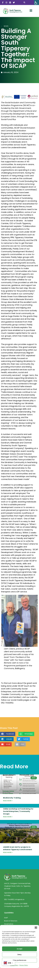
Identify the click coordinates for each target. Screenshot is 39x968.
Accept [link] (19, 949)
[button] (36, 928)
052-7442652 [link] (9, 902)
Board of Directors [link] (10, 923)
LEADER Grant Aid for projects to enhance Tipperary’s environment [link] (17, 850)
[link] (36, 2)
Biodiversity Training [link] (12, 800)
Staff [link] (6, 920)
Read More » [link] (8, 803)
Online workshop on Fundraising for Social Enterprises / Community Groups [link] (18, 813)
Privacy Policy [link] (23, 965)
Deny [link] (19, 954)
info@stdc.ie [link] (19, 902)
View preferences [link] (19, 960)
